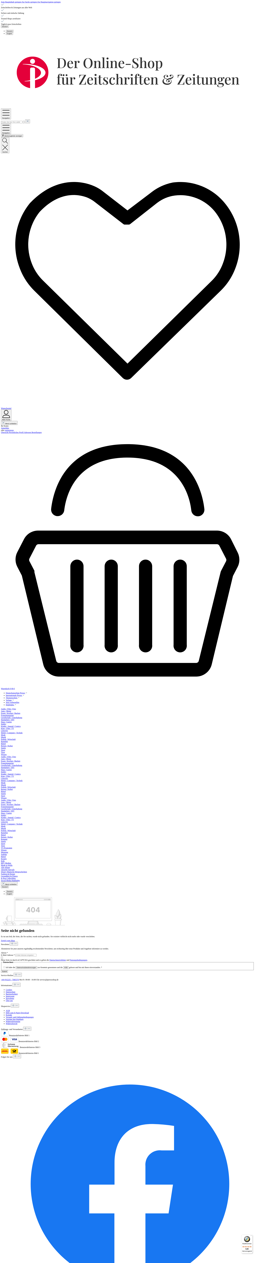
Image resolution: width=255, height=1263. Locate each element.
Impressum (10, 996)
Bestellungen (37, 432)
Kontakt (9, 1015)
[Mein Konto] (6, 415)
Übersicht (5, 432)
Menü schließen (9, 424)
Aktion (4, 953)
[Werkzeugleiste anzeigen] (12, 135)
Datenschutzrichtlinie (58, 960)
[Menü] (6, 113)
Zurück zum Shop (8, 941)
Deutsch (10, 31)
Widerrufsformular (13, 1021)
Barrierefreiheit (12, 994)
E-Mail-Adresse (8, 955)
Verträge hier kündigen (14, 1019)
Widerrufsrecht (11, 1024)
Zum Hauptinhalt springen (11, 2)
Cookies (9, 990)
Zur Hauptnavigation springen (49, 2)
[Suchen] (11, 122)
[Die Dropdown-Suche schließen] (27, 121)
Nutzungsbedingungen (78, 960)
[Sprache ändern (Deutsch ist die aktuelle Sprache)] (5, 26)
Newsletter (10, 998)
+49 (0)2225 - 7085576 (10, 980)
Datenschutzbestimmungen (26, 967)
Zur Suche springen (29, 2)
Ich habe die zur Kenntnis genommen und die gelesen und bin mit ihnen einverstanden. (54, 967)
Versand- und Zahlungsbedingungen (20, 1017)
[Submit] (2, 957)
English (9, 34)
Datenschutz (10, 992)
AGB (66, 967)
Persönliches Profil (16, 432)
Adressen (28, 432)
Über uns (9, 1001)
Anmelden (5, 428)
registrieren (9, 430)
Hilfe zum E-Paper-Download (17, 1013)
